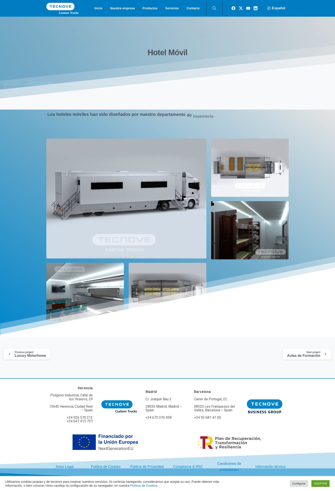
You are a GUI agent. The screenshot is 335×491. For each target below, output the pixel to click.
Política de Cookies (143, 485)
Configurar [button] (299, 483)
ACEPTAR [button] (320, 483)
